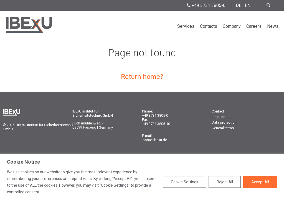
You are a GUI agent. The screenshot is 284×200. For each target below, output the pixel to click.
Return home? (142, 77)
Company (232, 26)
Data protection (224, 122)
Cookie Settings (184, 182)
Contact (218, 111)
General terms (223, 128)
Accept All (260, 182)
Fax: (145, 120)
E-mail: (147, 136)
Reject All (225, 182)
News (272, 26)
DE (238, 5)
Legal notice (221, 117)
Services (185, 26)
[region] (142, 177)
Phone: (147, 111)
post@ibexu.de (155, 140)
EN (247, 5)
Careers (254, 26)
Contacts (208, 26)
